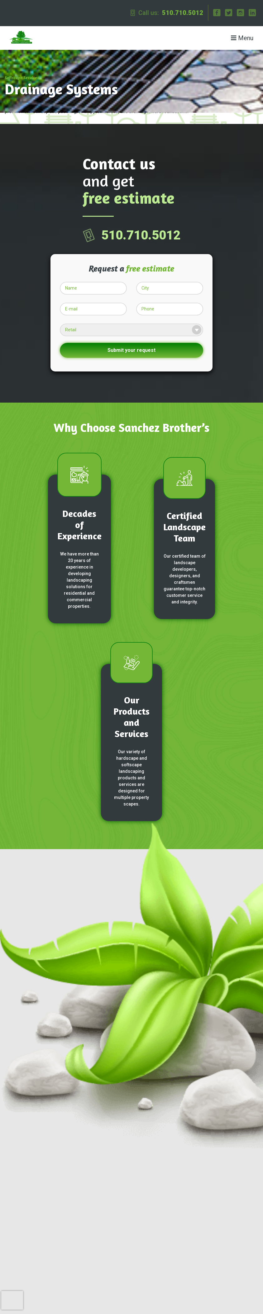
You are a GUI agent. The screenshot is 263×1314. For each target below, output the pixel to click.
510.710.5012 (182, 13)
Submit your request (131, 350)
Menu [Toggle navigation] (242, 38)
